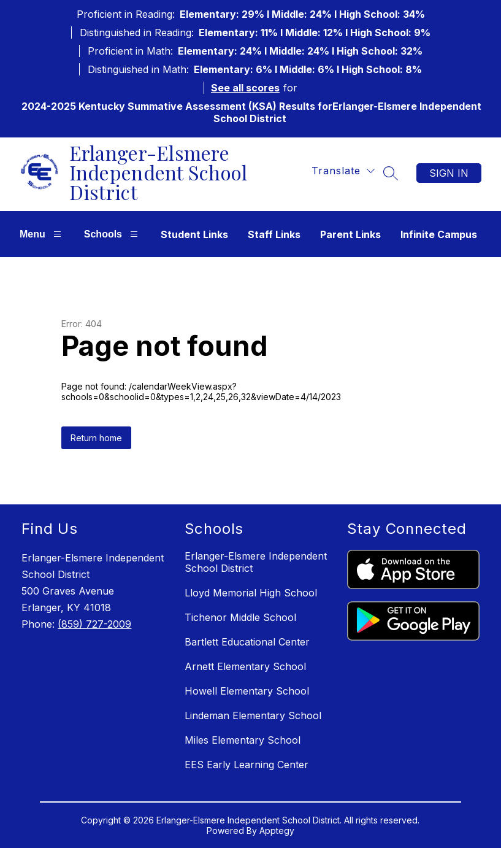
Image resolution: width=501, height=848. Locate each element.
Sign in (448, 173)
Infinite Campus (438, 234)
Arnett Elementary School (245, 666)
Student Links (194, 234)
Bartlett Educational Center (247, 642)
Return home (96, 438)
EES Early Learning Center (246, 764)
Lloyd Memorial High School (251, 593)
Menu (42, 234)
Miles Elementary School (242, 740)
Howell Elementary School (247, 691)
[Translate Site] (343, 171)
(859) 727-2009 (94, 624)
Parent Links (350, 234)
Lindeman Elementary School (253, 715)
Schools (112, 234)
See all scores (245, 88)
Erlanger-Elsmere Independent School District (256, 562)
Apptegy (276, 830)
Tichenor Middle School (240, 617)
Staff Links (274, 234)
